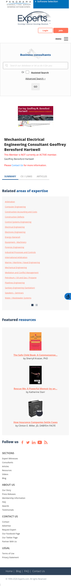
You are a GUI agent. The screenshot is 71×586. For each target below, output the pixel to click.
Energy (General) (12, 237)
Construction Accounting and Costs (21, 212)
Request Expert (9, 529)
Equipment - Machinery (15, 242)
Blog (4, 478)
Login (45, 30)
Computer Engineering (15, 207)
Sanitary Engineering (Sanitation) (20, 288)
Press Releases (9, 494)
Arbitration (10, 202)
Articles (5, 466)
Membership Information (13, 498)
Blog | (19, 571)
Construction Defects (14, 217)
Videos (5, 474)
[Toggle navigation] (66, 38)
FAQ (4, 502)
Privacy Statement (10, 557)
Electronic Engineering (15, 232)
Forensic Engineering (14, 247)
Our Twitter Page (10, 537)
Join (61, 30)
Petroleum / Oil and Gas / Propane (20, 278)
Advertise (6, 525)
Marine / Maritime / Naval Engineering (22, 262)
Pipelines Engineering (15, 283)
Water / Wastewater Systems (18, 298)
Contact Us (17, 165)
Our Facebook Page (11, 533)
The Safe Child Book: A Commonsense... (36, 355)
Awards (5, 506)
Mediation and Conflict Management (22, 272)
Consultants (7, 462)
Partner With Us (9, 541)
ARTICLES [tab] (42, 176)
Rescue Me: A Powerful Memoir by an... (35, 388)
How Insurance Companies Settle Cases (36, 422)
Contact (5, 521)
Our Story (6, 490)
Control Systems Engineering (18, 222)
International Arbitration (16, 257)
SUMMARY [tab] (10, 176)
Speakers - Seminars (14, 293)
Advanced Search (34, 78)
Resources (7, 470)
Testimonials (8, 509)
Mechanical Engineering (16, 267)
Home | (10, 571)
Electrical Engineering (15, 227)
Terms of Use (8, 553)
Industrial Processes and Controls (20, 252)
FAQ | (27, 571)
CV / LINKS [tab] (26, 176)
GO (35, 86)
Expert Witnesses (10, 458)
